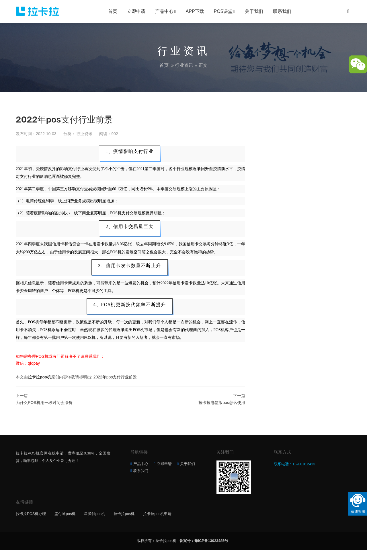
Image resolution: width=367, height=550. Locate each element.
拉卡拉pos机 (39, 377)
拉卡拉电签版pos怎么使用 (221, 402)
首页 (112, 11)
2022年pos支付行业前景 (115, 377)
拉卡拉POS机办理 (31, 514)
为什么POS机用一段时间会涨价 (44, 402)
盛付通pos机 (64, 514)
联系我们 (282, 11)
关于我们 (254, 11)
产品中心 (164, 11)
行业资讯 (184, 65)
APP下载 (195, 11)
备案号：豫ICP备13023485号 (204, 541)
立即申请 (136, 11)
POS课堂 (223, 11)
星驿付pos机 (94, 514)
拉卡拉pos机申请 (157, 514)
